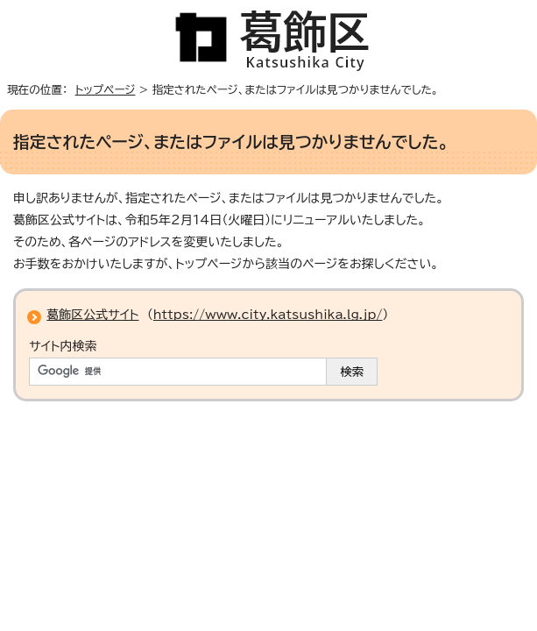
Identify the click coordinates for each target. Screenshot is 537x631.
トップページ (105, 90)
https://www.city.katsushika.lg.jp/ (268, 314)
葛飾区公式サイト (92, 314)
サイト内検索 (62, 346)
